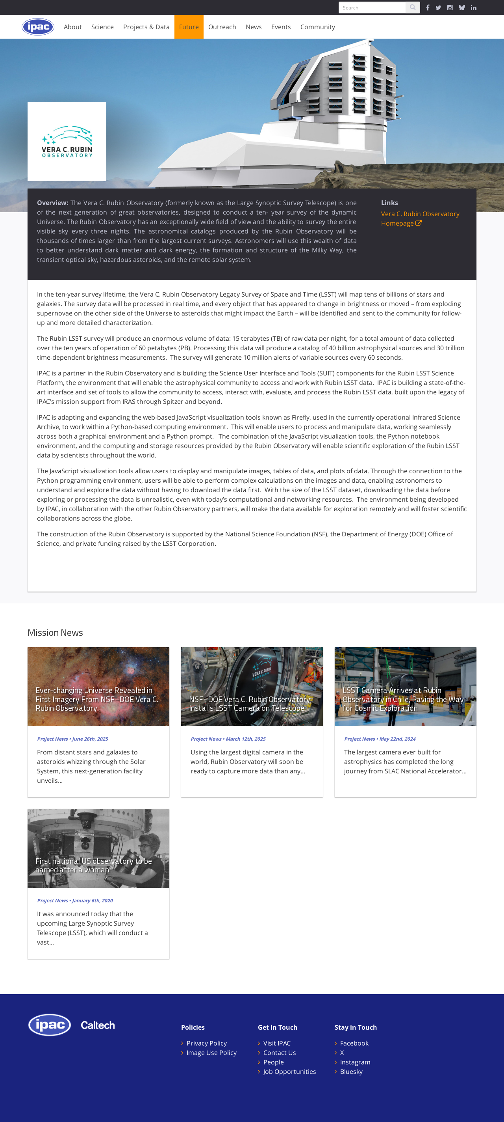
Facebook (354, 1043)
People (273, 1062)
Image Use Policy (212, 1052)
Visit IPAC (277, 1043)
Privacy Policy (207, 1043)
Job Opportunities (289, 1071)
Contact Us (279, 1052)
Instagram (355, 1062)
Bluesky (351, 1071)
